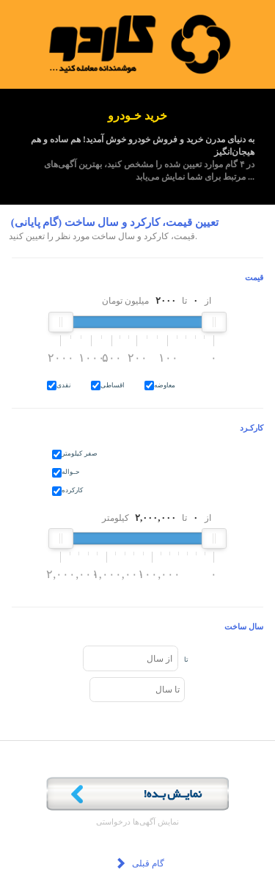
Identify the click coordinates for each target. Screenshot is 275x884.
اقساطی (112, 385)
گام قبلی (139, 865)
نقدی (63, 385)
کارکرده (72, 490)
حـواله (71, 471)
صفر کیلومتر (79, 453)
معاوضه (164, 385)
